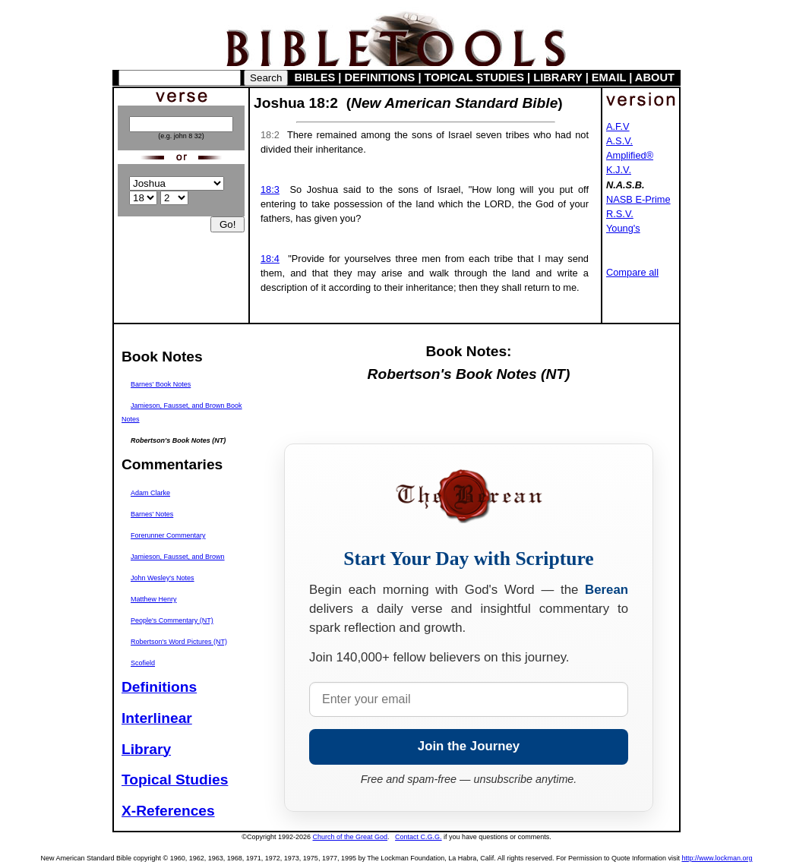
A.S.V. (619, 141)
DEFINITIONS (380, 77)
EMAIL (609, 77)
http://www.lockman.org (716, 858)
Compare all (632, 272)
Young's (623, 228)
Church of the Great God (350, 837)
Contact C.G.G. (418, 837)
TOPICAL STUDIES (474, 77)
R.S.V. (619, 213)
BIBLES (315, 77)
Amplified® (629, 155)
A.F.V (618, 126)
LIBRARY (557, 77)
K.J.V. (618, 169)
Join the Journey (469, 746)
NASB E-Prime (638, 199)
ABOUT (655, 77)
